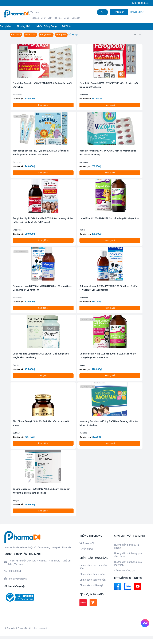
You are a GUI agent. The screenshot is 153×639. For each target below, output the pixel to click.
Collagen (76, 18)
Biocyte (16, 365)
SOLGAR (16, 433)
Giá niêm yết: (18, 99)
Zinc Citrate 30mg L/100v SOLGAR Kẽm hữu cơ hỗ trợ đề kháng (41, 423)
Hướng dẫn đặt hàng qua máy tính (128, 563)
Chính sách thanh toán (92, 574)
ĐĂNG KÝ (119, 12)
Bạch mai (16, 162)
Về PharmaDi (86, 543)
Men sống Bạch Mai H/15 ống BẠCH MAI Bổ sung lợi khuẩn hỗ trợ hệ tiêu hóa (108, 423)
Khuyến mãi (47, 34)
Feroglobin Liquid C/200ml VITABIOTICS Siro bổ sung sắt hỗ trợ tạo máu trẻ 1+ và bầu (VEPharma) (43, 220)
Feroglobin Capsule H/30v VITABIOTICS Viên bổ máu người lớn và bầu (42, 85)
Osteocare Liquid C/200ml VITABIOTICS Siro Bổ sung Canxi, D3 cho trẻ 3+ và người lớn (43, 288)
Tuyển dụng (86, 548)
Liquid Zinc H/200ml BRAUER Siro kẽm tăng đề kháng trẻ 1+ (109, 218)
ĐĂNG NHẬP (137, 12)
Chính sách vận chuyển (92, 579)
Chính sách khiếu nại (91, 585)
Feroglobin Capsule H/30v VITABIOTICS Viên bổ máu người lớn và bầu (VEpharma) (108, 85)
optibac (35, 18)
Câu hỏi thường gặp (125, 570)
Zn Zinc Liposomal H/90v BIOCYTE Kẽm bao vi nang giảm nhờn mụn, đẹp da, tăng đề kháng (41, 491)
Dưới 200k (30, 34)
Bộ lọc (74, 34)
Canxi (66, 18)
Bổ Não (58, 18)
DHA (50, 18)
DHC (43, 18)
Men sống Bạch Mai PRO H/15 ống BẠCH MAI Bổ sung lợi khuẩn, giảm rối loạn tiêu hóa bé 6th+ (41, 152)
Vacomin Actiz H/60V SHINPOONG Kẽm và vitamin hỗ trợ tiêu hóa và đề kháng (107, 152)
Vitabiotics (17, 95)
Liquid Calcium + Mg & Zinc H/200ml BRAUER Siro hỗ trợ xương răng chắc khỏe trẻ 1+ (107, 355)
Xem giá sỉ (43, 105)
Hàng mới (62, 34)
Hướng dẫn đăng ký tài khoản (126, 546)
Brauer (82, 230)
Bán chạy (16, 34)
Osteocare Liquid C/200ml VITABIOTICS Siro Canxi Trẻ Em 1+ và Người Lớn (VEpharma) (108, 288)
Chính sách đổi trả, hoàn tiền (93, 567)
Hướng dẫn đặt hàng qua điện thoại (128, 555)
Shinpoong (84, 162)
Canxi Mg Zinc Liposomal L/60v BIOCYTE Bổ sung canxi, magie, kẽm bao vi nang (41, 355)
